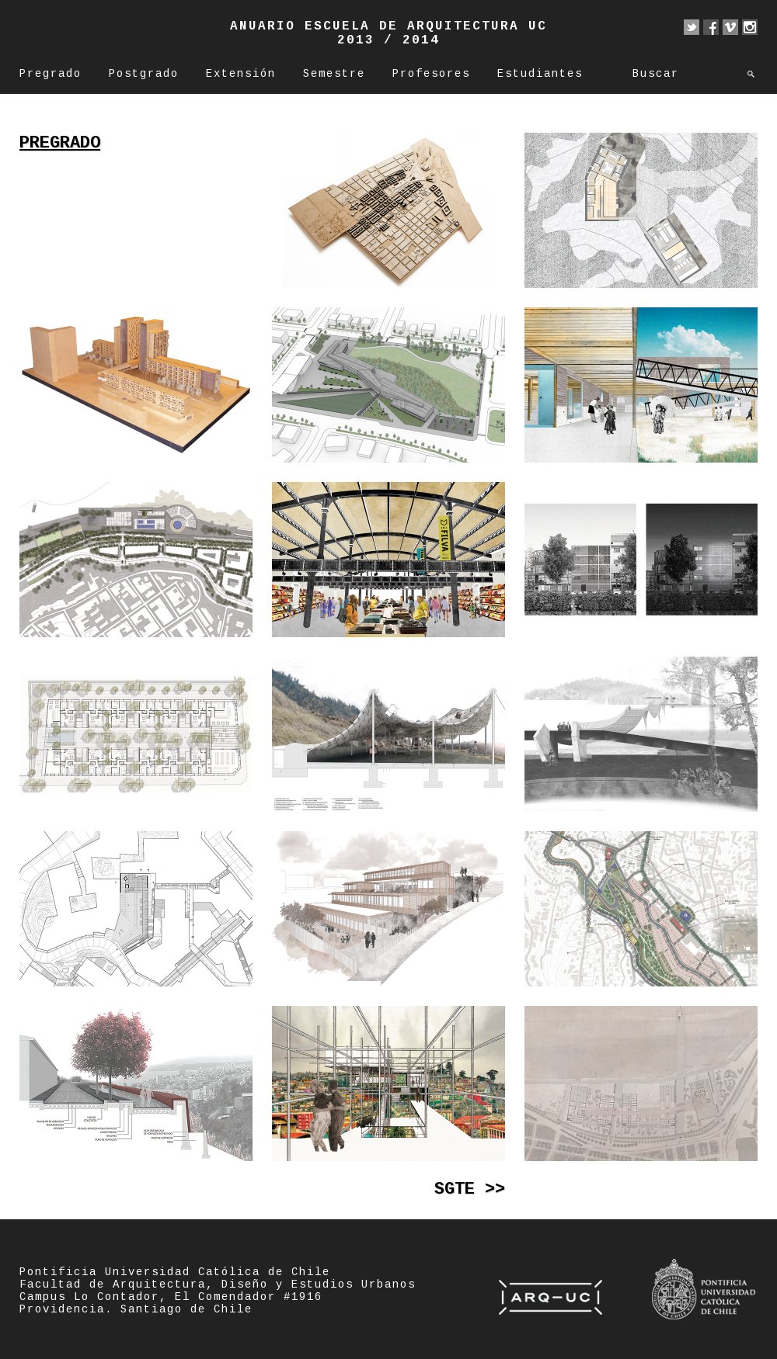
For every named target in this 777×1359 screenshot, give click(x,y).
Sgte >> (469, 1189)
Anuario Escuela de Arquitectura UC (388, 26)
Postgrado (144, 74)
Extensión (241, 74)
